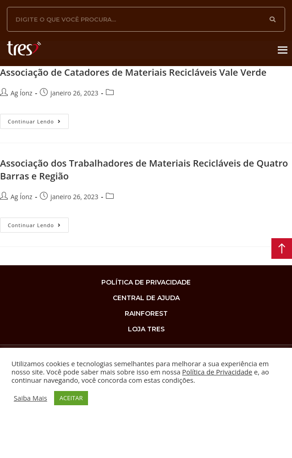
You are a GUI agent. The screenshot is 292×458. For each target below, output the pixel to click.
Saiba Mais (30, 398)
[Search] (272, 19)
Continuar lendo (38, 119)
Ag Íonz (22, 93)
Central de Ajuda (146, 298)
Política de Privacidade (217, 371)
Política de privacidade (146, 282)
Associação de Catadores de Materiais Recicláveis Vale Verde (133, 72)
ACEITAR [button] (71, 398)
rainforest (146, 313)
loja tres (146, 329)
